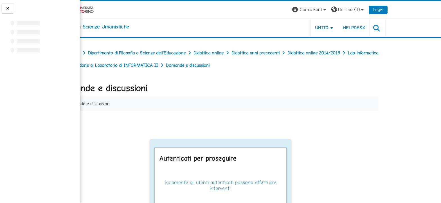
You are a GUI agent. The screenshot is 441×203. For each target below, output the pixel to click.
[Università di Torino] (113, 9)
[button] (346, 9)
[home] (131, 27)
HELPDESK (391, 27)
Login (415, 9)
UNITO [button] (359, 27)
